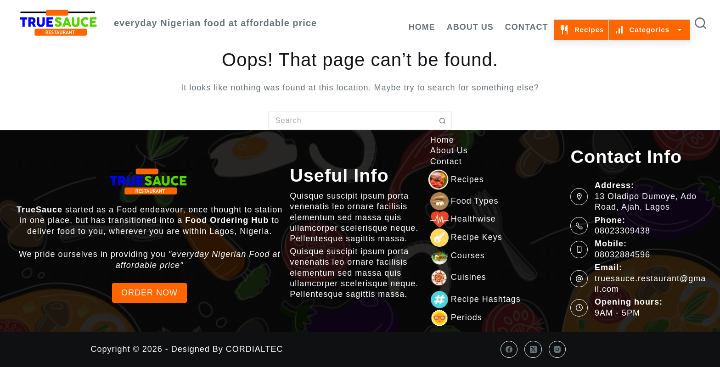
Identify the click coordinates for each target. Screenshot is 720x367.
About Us (470, 27)
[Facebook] (509, 349)
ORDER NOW (149, 292)
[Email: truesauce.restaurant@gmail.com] (579, 279)
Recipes (581, 29)
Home (422, 27)
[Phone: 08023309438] (579, 225)
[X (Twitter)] (533, 349)
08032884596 (622, 254)
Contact (526, 27)
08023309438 (622, 230)
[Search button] (442, 120)
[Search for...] (350, 120)
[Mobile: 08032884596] (579, 249)
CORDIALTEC (254, 349)
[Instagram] (557, 349)
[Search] (700, 23)
